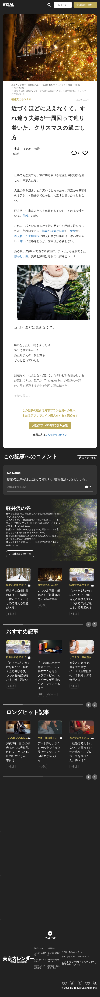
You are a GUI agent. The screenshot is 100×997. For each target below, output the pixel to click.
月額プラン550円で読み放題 (50, 425)
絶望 (73, 230)
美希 (25, 215)
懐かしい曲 (21, 256)
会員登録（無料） (85, 4)
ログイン (62, 5)
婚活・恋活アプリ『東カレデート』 (76, 957)
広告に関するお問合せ (40, 960)
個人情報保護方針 (53, 954)
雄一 (22, 241)
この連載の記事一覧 (20, 553)
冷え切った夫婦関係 (26, 236)
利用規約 (50, 948)
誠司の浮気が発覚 (53, 230)
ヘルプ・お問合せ (40, 954)
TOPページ (38, 948)
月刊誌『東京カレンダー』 (72, 952)
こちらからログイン (56, 434)
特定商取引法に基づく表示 (53, 967)
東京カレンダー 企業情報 (40, 967)
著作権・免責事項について (53, 960)
